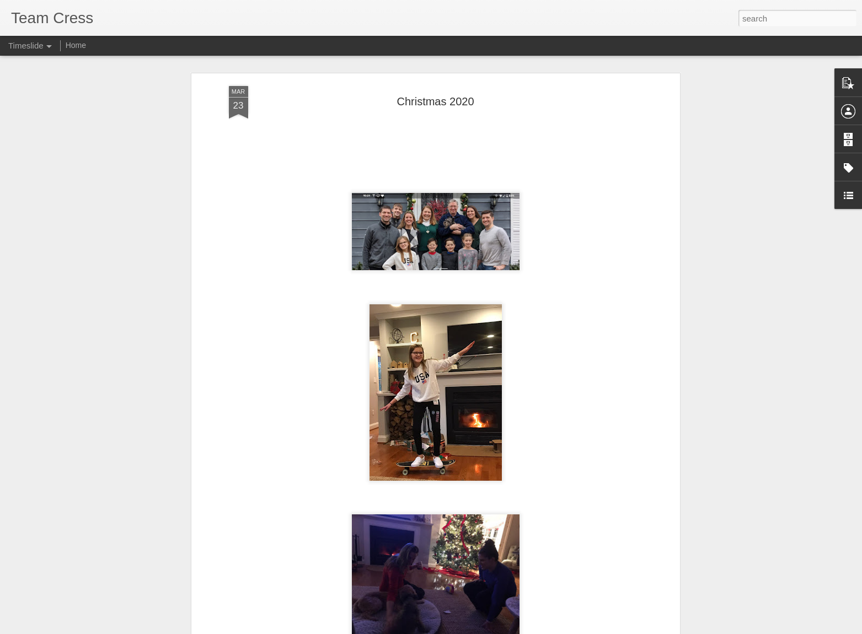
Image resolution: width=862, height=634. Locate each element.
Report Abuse (497, 628)
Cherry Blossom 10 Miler (264, 603)
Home (76, 45)
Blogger (466, 628)
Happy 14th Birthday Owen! (586, 602)
